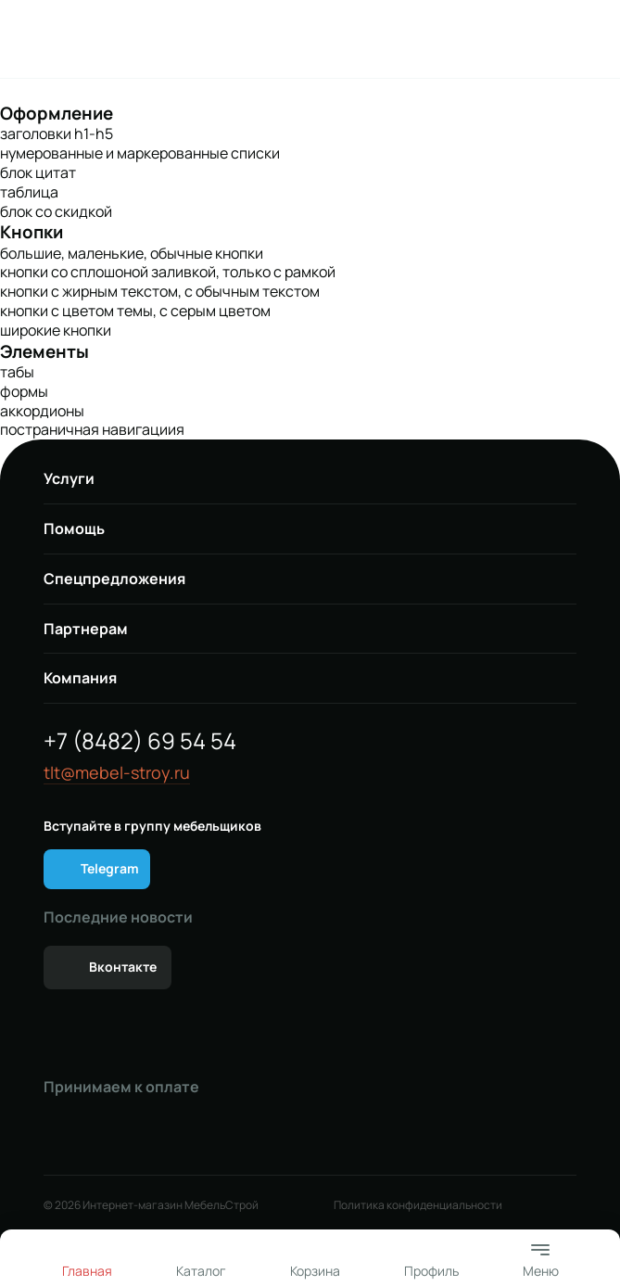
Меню (541, 1259)
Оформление (56, 113)
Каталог (201, 1271)
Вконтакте (123, 966)
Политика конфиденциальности (418, 1205)
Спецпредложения (114, 578)
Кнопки (31, 232)
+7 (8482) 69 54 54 (140, 740)
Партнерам (86, 628)
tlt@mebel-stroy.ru (117, 772)
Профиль (431, 1271)
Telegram (110, 868)
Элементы (44, 351)
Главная (87, 1271)
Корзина (315, 1271)
